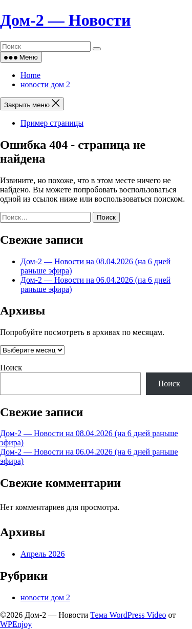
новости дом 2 (45, 84)
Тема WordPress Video (128, 615)
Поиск (11, 367)
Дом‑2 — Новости (65, 20)
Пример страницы (51, 123)
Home (30, 75)
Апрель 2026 (42, 553)
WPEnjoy (16, 624)
